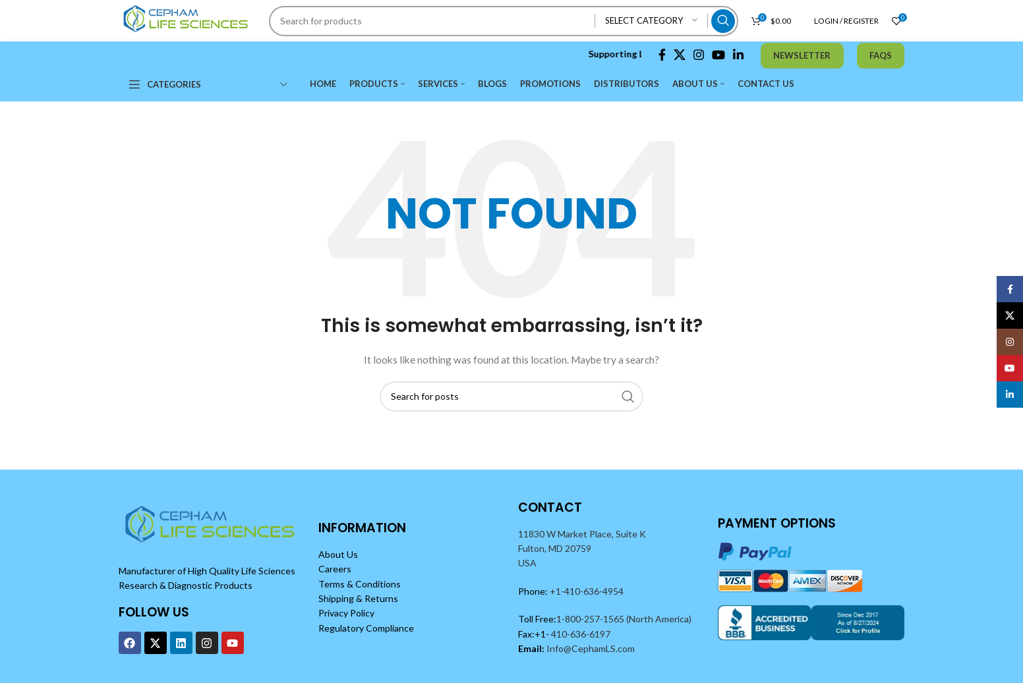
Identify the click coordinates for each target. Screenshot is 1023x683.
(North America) (658, 618)
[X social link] (679, 55)
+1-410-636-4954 (587, 591)
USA (527, 562)
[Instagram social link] (698, 55)
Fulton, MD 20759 (554, 548)
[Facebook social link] (662, 55)
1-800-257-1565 (591, 618)
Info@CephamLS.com (589, 648)
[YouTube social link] (718, 55)
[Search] (503, 21)
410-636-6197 (579, 634)
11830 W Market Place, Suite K (582, 533)
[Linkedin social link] (738, 55)
